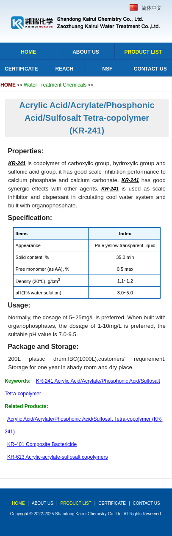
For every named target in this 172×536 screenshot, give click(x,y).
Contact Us (150, 69)
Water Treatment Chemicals (55, 85)
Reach (64, 69)
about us (42, 503)
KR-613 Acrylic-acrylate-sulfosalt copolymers (57, 457)
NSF (107, 69)
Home (28, 52)
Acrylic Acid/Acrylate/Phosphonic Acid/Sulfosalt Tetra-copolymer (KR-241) (86, 118)
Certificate (21, 69)
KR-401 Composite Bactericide (42, 444)
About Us (85, 52)
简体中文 (151, 8)
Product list (143, 52)
